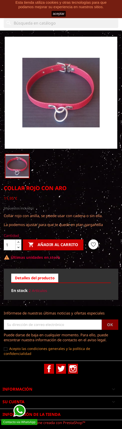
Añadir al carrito (53, 245)
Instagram (73, 369)
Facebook (49, 369)
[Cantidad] (10, 244)
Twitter (61, 369)
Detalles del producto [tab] (35, 277)
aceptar (58, 14)
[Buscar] (61, 23)
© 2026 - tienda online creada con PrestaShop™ (44, 422)
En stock (19, 290)
